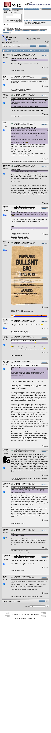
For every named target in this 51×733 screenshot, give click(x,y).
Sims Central (14, 237)
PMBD (7, 36)
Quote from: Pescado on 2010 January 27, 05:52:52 (23, 487)
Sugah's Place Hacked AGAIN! (10, 41)
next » (47, 42)
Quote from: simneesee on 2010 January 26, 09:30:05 (24, 58)
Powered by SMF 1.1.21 (17, 614)
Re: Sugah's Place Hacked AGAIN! (24, 54)
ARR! (9, 39)
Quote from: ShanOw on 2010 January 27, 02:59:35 (23, 340)
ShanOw (5, 206)
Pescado (5, 449)
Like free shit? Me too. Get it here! (19, 90)
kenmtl (5, 76)
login (16, 10)
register (5, 11)
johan (5, 122)
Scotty (5, 94)
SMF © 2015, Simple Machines (31, 614)
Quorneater (6, 54)
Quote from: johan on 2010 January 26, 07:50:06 (23, 98)
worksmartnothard (36, 23)
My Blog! (26, 237)
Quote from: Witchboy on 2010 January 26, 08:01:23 (24, 127)
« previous (46, 41)
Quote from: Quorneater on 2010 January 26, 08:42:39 (24, 211)
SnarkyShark (7, 165)
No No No (6, 361)
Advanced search (15, 28)
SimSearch (20, 237)
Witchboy (6, 242)
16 (19, 46)
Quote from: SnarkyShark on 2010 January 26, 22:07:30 (24, 365)
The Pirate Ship (11, 37)
